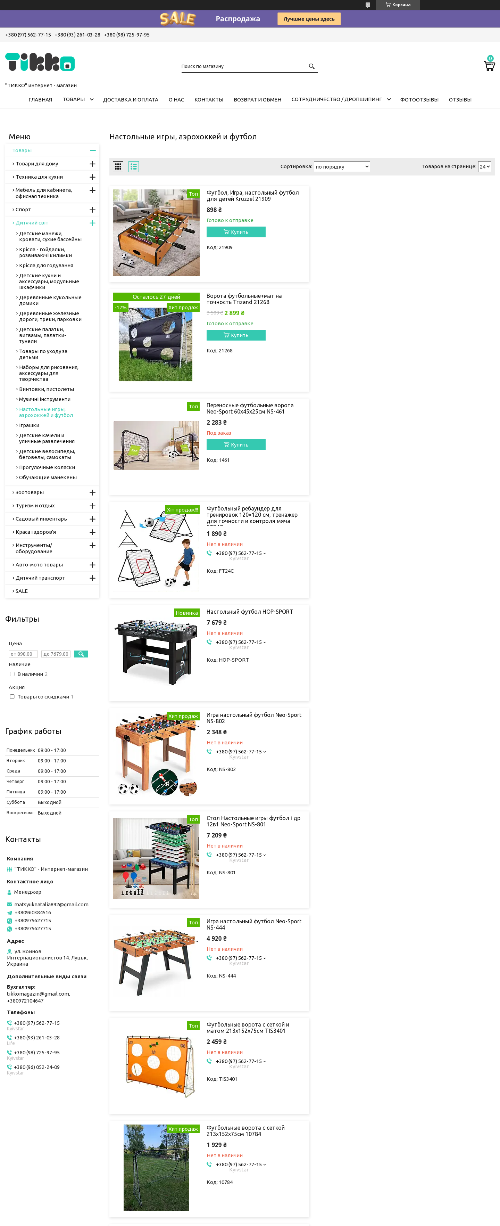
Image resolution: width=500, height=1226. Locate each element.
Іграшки (29, 425)
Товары (22, 150)
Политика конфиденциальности (309, 1219)
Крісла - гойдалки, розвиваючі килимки (45, 252)
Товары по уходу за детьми (43, 354)
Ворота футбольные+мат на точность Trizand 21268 (441, 195)
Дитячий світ (32, 223)
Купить (240, 232)
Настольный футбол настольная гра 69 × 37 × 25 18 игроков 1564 (250, 718)
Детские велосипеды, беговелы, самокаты (47, 454)
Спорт (23, 209)
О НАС (176, 100)
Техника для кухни (39, 177)
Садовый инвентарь (41, 519)
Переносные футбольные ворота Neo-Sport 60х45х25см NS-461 (250, 305)
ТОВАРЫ (73, 99)
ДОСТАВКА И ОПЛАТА (130, 100)
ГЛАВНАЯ (40, 100)
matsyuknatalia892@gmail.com (51, 904)
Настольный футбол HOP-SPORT (250, 405)
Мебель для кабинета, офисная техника (44, 193)
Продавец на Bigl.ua (250, 1213)
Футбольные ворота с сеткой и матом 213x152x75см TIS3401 (248, 614)
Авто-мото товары (39, 564)
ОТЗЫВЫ (460, 100)
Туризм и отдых (35, 505)
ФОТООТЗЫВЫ (419, 100)
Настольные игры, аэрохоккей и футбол (46, 412)
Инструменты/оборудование (34, 548)
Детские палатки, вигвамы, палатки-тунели (42, 335)
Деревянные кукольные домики (50, 300)
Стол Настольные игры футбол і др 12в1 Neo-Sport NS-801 (249, 511)
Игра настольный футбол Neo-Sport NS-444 (443, 511)
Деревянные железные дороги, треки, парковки (50, 316)
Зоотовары (30, 492)
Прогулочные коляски (47, 467)
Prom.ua (281, 1206)
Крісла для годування (46, 265)
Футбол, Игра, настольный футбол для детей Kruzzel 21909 (249, 195)
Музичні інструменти (44, 399)
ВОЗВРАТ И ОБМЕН (257, 100)
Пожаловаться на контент (247, 1219)
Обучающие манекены (48, 477)
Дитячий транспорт (40, 578)
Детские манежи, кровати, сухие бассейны (50, 236)
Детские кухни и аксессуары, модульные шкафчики (49, 281)
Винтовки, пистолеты (46, 389)
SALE (22, 591)
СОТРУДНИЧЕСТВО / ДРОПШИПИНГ (337, 99)
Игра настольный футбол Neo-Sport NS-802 (443, 408)
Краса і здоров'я (36, 532)
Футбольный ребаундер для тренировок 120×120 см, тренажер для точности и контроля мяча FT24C (440, 311)
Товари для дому (37, 163)
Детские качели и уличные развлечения (47, 438)
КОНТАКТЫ (208, 100)
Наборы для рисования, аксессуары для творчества (48, 373)
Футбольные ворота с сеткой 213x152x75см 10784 (442, 614)
